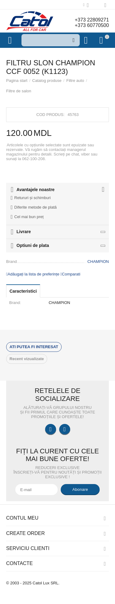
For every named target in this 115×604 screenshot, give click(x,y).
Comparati (70, 274)
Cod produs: (50, 114)
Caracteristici (23, 291)
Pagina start (16, 80)
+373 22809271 (92, 19)
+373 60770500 (92, 25)
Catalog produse (47, 80)
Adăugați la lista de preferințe (32, 274)
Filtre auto (75, 80)
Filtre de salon (18, 91)
